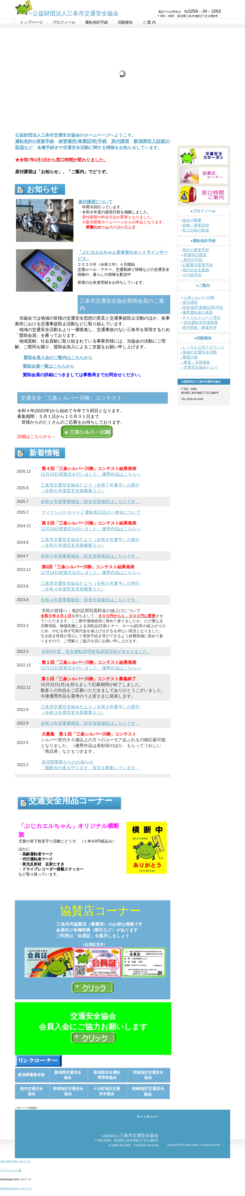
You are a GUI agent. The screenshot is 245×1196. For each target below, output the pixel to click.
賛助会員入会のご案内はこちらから (57, 357)
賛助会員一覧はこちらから (48, 366)
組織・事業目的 (195, 225)
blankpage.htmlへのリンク (16, 1188)
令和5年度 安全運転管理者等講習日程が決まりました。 (96, 651)
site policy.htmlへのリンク (15, 1161)
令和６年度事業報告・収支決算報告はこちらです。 (90, 501)
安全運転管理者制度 (201, 323)
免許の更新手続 (195, 250)
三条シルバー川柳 (199, 297)
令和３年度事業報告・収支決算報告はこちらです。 (90, 723)
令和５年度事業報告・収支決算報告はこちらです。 (90, 556)
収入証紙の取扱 (195, 230)
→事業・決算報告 (195, 362)
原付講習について (95, 201)
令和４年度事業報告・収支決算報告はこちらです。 (90, 600)
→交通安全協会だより (199, 367)
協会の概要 (191, 220)
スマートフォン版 (10, 1170)
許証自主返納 (197, 270)
